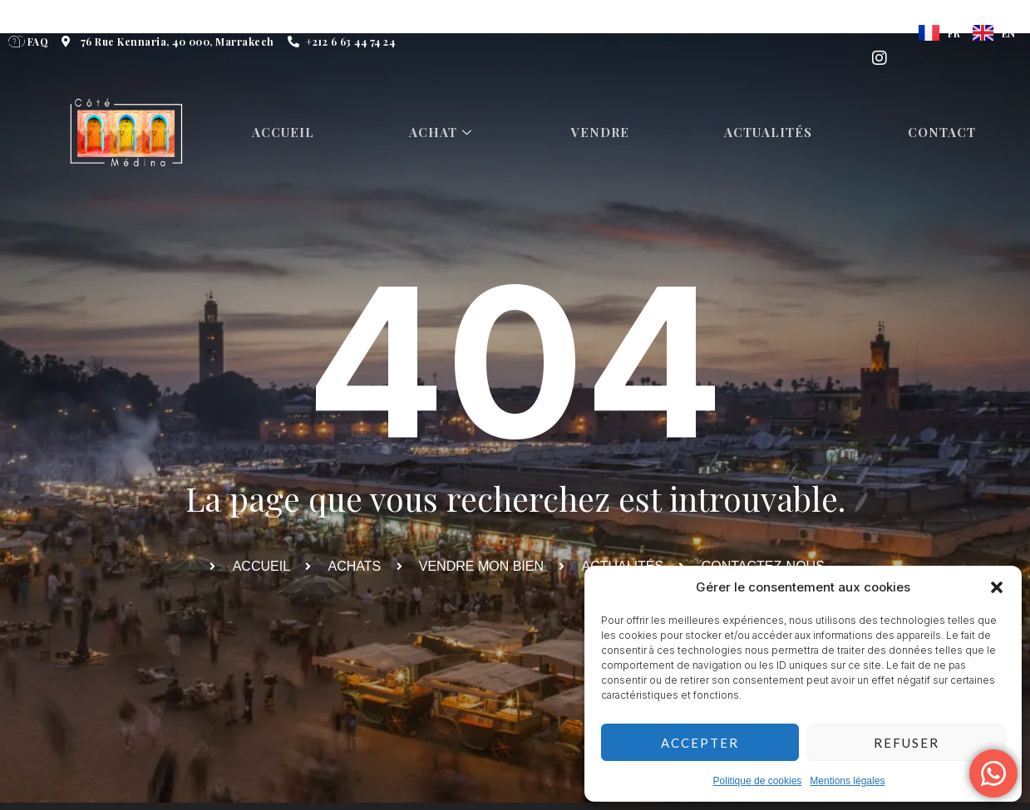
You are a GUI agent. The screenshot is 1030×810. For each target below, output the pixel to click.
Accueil (285, 133)
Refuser (906, 742)
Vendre (603, 133)
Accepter (700, 742)
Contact (946, 133)
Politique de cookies (757, 781)
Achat (445, 133)
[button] (996, 587)
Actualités (772, 133)
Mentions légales (847, 781)
